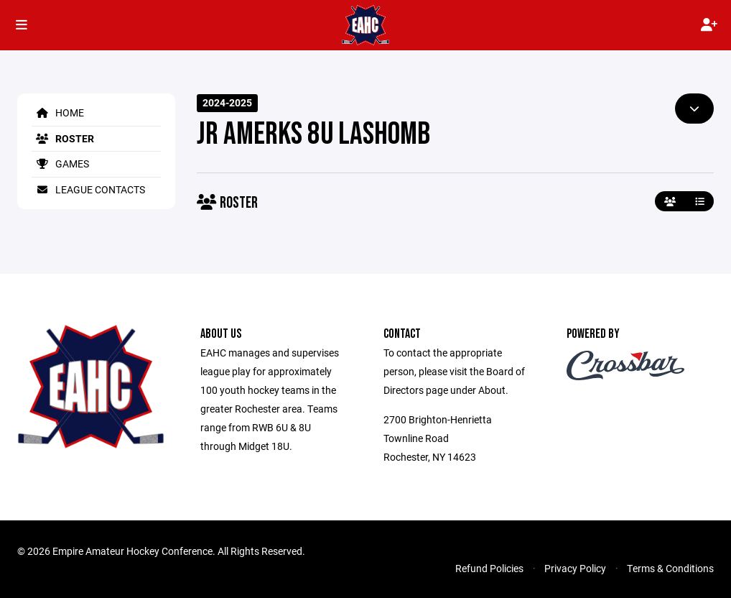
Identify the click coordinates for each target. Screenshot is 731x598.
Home (58, 112)
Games (60, 163)
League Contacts (88, 189)
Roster (63, 138)
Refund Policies (489, 568)
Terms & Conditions (670, 568)
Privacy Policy (575, 568)
